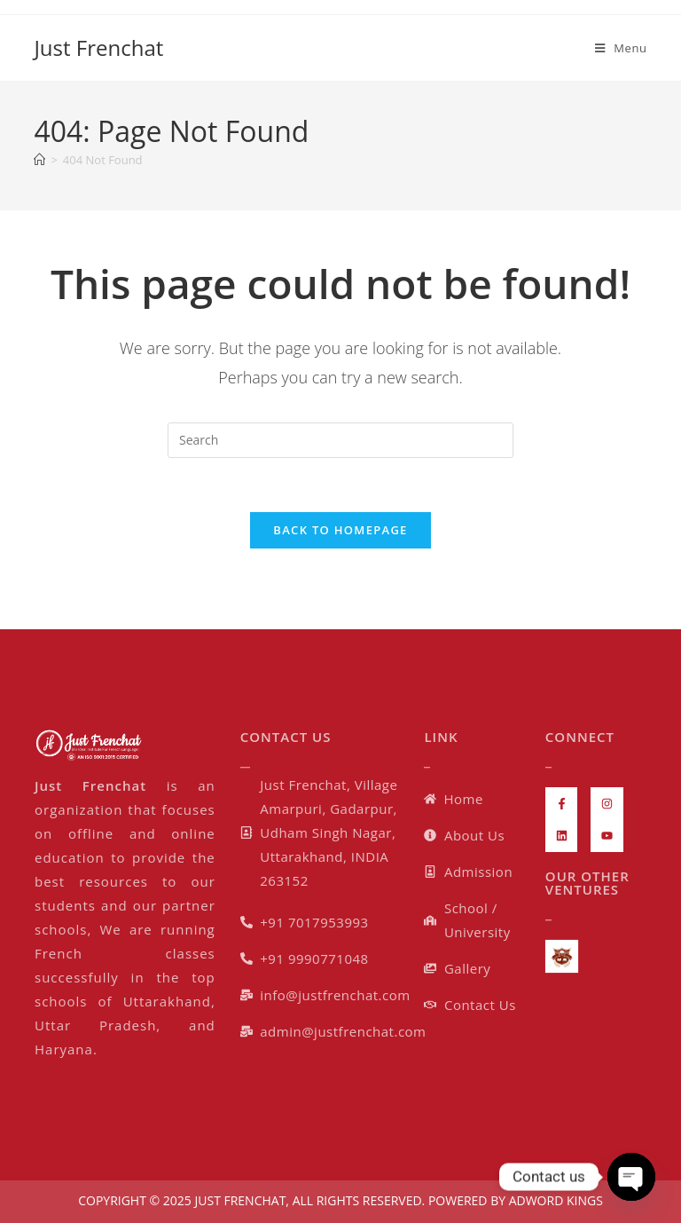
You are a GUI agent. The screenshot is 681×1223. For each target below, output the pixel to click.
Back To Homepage (340, 530)
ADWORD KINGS (554, 1200)
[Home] (39, 160)
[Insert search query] (340, 440)
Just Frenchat (98, 47)
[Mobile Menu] (621, 48)
